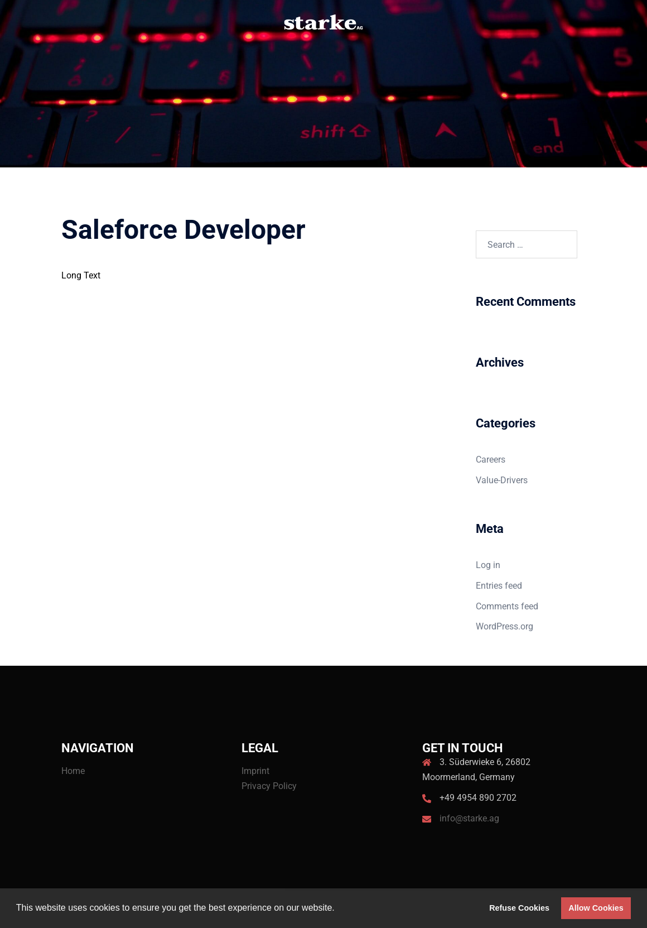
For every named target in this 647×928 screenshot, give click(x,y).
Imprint (255, 771)
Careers (490, 459)
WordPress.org (504, 626)
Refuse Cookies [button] (519, 907)
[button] (338, 909)
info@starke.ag (469, 818)
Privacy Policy (269, 786)
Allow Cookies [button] (595, 907)
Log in (488, 565)
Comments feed (507, 606)
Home (73, 771)
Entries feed (499, 585)
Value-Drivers (502, 480)
